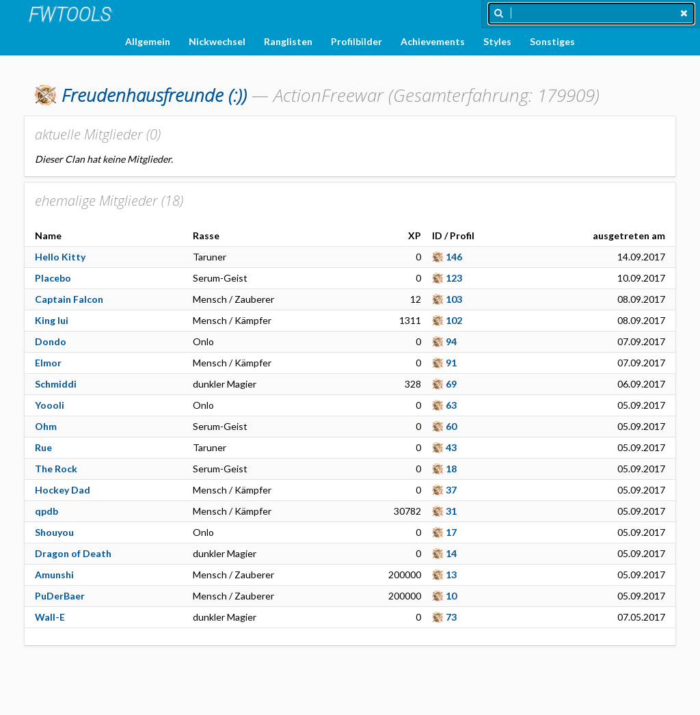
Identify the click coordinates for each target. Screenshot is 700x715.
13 (451, 574)
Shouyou (54, 532)
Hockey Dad (62, 490)
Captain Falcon (69, 299)
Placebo (53, 278)
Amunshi (54, 574)
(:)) (154, 95)
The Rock (56, 468)
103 (454, 299)
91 (451, 362)
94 (451, 341)
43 (451, 447)
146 (454, 256)
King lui (51, 320)
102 (454, 320)
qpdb (46, 511)
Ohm (46, 426)
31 (451, 511)
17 (451, 532)
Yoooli (49, 405)
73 (451, 617)
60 (451, 426)
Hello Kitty (60, 256)
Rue (43, 447)
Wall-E (50, 617)
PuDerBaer (60, 596)
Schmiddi (56, 384)
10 (451, 596)
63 (451, 405)
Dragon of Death (73, 553)
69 (451, 384)
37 (451, 490)
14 (451, 553)
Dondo (50, 341)
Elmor (48, 362)
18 (451, 468)
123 (454, 278)
